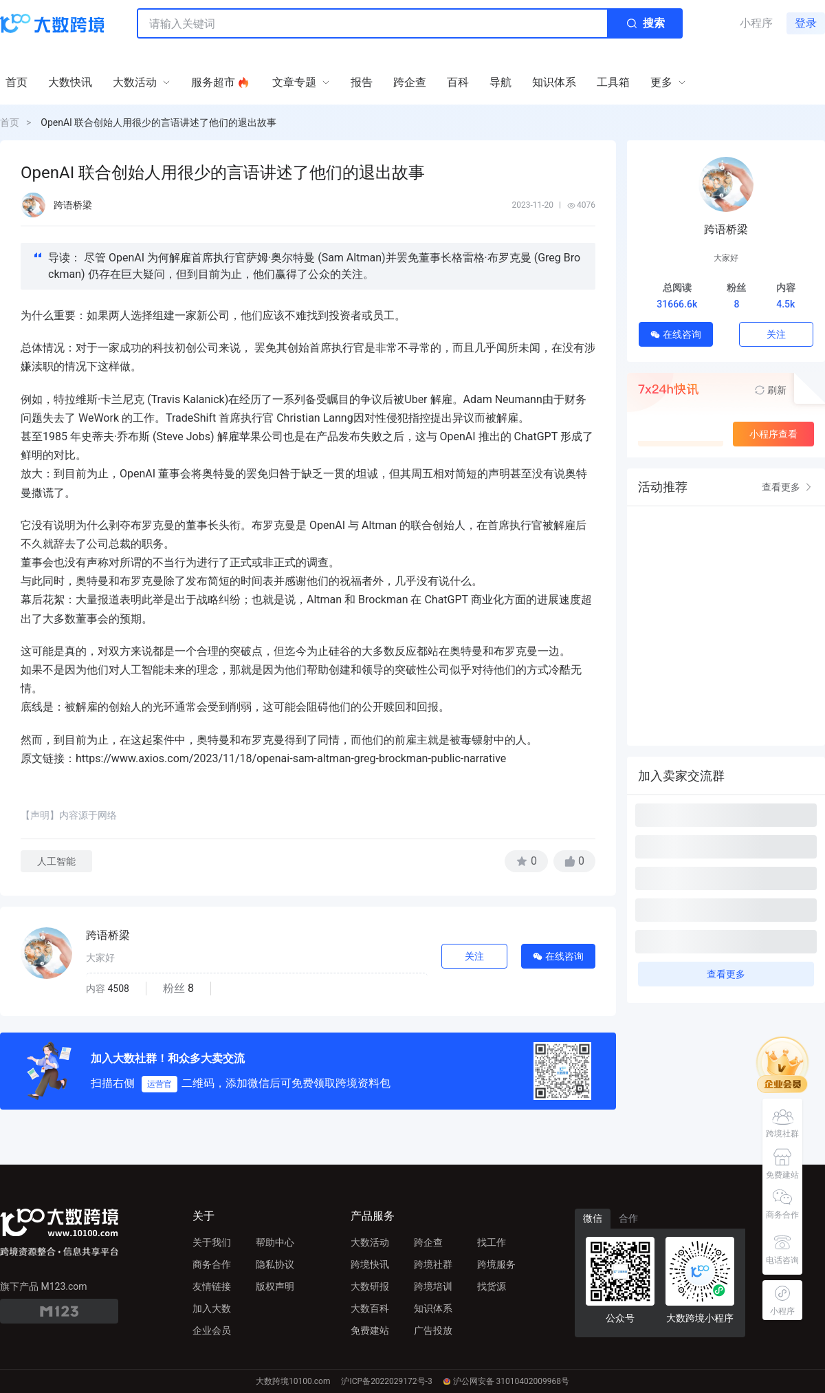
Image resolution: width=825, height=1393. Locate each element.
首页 (9, 122)
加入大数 (211, 1308)
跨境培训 (433, 1286)
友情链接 (211, 1286)
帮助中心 (275, 1242)
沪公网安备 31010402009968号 (506, 1381)
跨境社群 (433, 1264)
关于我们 (211, 1242)
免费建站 (370, 1330)
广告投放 (433, 1330)
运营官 (159, 1084)
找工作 (491, 1242)
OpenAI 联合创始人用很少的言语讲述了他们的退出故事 (158, 122)
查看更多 (788, 487)
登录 (806, 23)
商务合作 (211, 1264)
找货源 (491, 1286)
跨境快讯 (370, 1264)
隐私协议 (275, 1264)
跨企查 (428, 1242)
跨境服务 (496, 1264)
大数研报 (370, 1286)
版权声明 (275, 1286)
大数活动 (370, 1242)
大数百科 (370, 1308)
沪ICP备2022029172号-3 (386, 1381)
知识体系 (433, 1308)
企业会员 (211, 1330)
